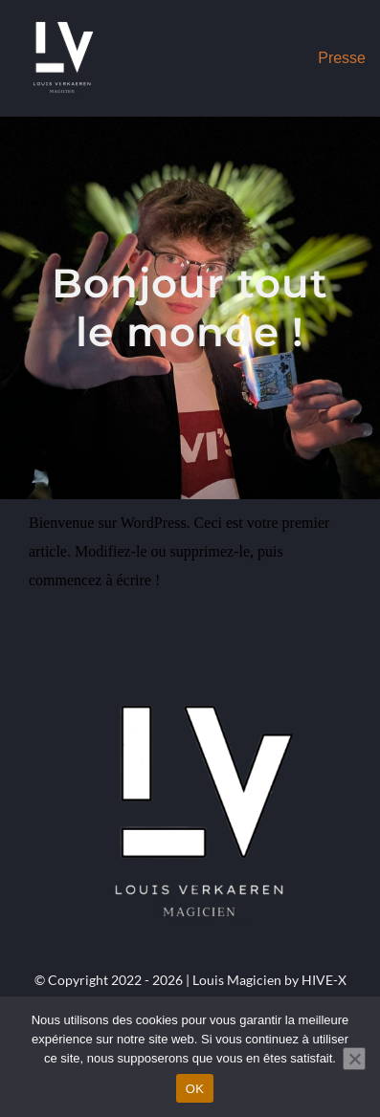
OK (195, 1089)
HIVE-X (324, 980)
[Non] (354, 1058)
